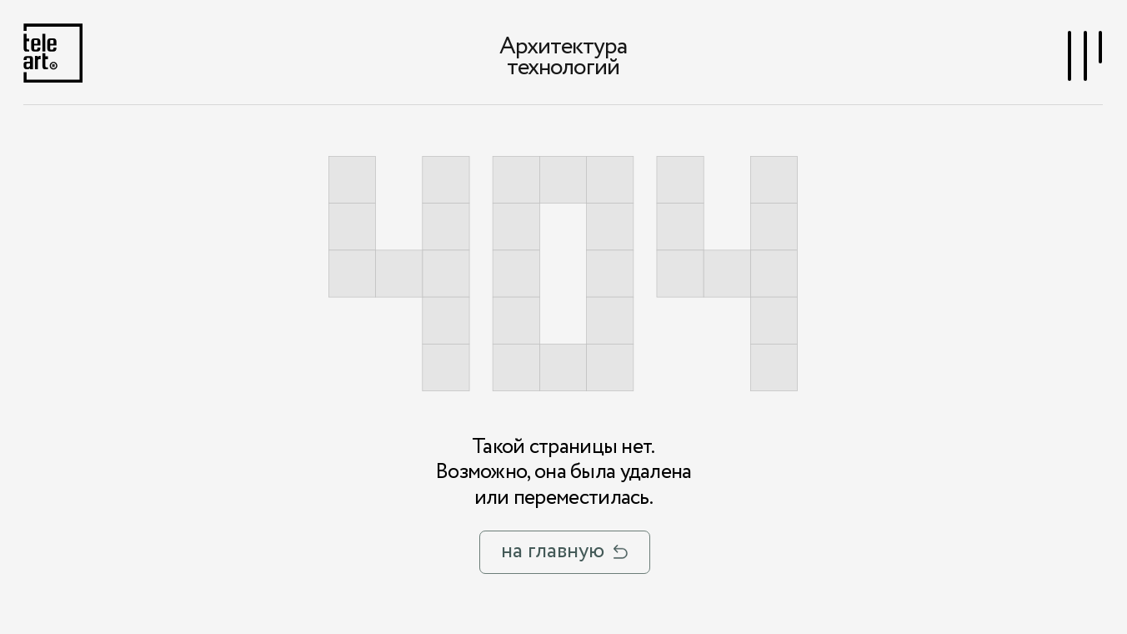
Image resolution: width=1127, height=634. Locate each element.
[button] (1086, 55)
